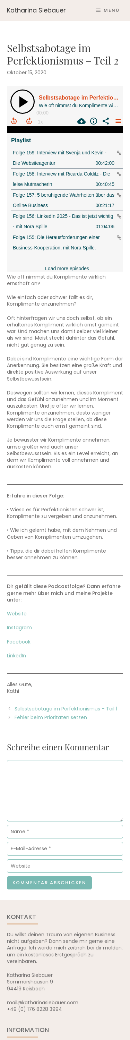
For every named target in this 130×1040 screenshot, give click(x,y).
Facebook (19, 641)
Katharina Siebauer (36, 10)
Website (17, 613)
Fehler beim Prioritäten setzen (51, 717)
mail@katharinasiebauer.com (42, 1002)
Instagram (19, 627)
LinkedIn (16, 655)
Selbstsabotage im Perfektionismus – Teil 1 (66, 708)
